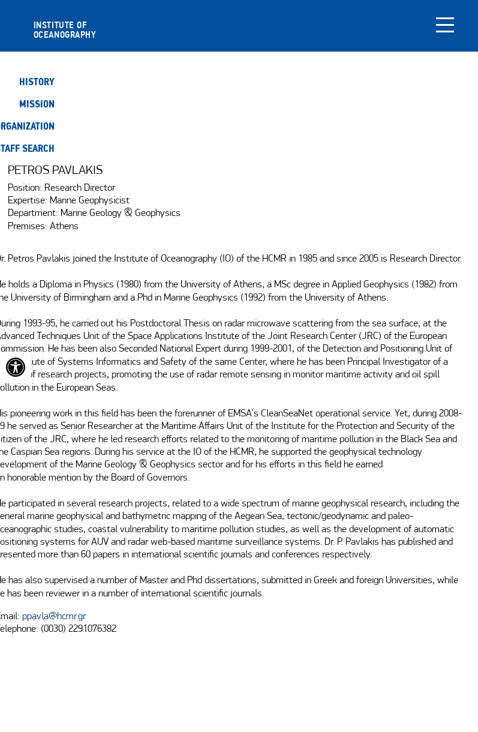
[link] (15, 367)
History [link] (37, 82)
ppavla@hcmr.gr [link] (54, 617)
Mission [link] (37, 104)
